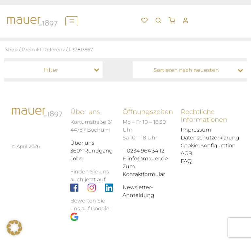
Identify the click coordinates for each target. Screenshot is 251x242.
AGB (186, 153)
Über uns (82, 143)
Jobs (76, 158)
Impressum (196, 130)
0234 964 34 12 (145, 151)
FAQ (186, 161)
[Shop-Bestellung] (191, 70)
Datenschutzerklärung (210, 138)
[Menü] (71, 21)
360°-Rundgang (91, 151)
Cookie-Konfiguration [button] (208, 145)
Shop (11, 50)
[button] (174, 18)
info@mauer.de (147, 158)
